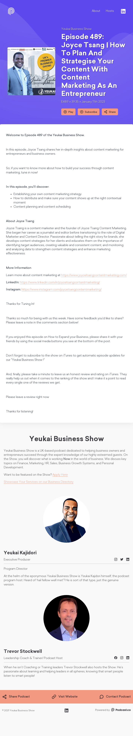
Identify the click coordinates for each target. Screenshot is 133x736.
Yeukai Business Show (76, 29)
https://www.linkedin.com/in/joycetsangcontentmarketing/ (60, 282)
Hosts (110, 11)
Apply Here (60, 474)
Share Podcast (16, 697)
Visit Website (65, 697)
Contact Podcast (115, 697)
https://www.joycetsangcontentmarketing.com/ (94, 275)
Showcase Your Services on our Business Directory (38, 482)
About (96, 11)
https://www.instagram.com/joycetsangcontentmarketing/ (62, 289)
